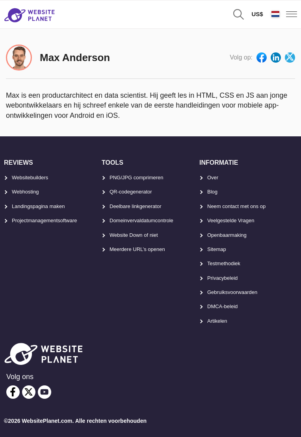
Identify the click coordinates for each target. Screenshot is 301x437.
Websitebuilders (30, 177)
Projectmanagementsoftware (44, 220)
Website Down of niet (134, 235)
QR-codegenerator (131, 192)
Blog (212, 192)
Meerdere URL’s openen (137, 249)
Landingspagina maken (38, 206)
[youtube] (44, 392)
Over (212, 177)
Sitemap (216, 249)
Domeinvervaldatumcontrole (141, 220)
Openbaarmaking (227, 235)
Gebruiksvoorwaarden (232, 292)
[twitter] (28, 392)
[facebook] (13, 392)
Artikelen (217, 321)
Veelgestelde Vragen (231, 220)
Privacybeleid (222, 278)
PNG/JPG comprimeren (137, 177)
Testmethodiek (223, 263)
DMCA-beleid (222, 306)
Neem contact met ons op (236, 206)
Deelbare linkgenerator (136, 206)
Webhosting (25, 192)
